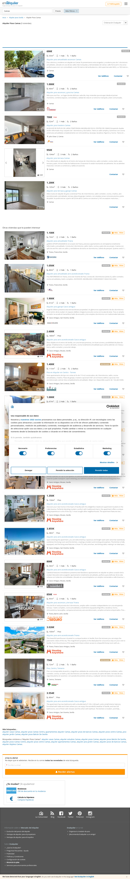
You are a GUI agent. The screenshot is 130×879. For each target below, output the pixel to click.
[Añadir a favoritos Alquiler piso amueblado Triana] (123, 257)
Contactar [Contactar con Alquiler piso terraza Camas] (113, 174)
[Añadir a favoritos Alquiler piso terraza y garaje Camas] (123, 207)
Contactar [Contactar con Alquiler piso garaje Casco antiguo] (113, 323)
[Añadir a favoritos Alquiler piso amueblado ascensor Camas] (128, 76)
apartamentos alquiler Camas (57, 732)
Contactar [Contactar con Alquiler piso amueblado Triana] (113, 257)
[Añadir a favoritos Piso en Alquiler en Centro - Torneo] (123, 389)
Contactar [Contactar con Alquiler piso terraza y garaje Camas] (113, 207)
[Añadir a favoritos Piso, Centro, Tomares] (123, 685)
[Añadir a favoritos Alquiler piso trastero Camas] (123, 142)
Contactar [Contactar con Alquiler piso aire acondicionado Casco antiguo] (113, 356)
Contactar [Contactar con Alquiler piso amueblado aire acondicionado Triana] (113, 290)
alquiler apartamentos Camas (63, 742)
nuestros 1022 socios (31, 420)
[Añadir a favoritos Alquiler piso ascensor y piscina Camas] (123, 109)
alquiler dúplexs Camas (12, 744)
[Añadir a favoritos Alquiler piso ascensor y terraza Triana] (123, 619)
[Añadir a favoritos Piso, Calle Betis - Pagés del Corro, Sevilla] (123, 422)
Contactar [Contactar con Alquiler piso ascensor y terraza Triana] (113, 619)
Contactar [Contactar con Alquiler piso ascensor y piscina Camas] (113, 109)
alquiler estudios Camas (70, 739)
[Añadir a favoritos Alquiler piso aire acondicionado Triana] (123, 652)
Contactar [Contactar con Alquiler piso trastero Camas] (113, 142)
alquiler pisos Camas (90, 739)
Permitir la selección (65, 470)
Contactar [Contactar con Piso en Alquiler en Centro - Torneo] (113, 389)
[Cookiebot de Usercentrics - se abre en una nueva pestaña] (108, 407)
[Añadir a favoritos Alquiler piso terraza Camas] (123, 174)
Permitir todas (101, 470)
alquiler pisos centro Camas (38, 742)
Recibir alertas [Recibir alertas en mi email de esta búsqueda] (65, 771)
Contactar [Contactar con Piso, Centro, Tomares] (113, 685)
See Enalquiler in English (84, 877)
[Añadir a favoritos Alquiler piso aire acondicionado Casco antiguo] (123, 356)
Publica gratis (113, 4)
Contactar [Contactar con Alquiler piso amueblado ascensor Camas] (118, 76)
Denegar (28, 470)
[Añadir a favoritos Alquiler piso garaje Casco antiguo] (123, 323)
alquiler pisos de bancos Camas (113, 742)
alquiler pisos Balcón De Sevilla (113, 739)
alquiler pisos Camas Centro (14, 742)
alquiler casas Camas (50, 739)
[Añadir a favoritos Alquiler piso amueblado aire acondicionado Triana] (123, 290)
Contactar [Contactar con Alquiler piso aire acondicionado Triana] (113, 652)
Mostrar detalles (107, 462)
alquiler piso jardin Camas (88, 742)
